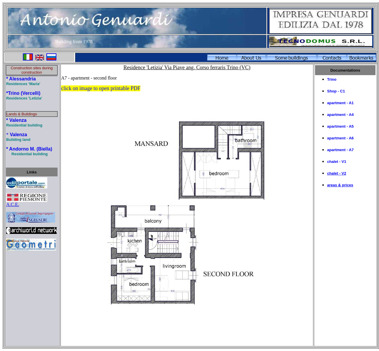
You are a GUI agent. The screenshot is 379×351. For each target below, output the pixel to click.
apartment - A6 (340, 138)
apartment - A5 (340, 126)
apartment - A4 (340, 114)
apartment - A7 (340, 150)
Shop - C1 (336, 91)
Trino (331, 79)
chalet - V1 (336, 161)
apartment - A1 (340, 103)
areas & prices (340, 185)
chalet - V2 (336, 173)
